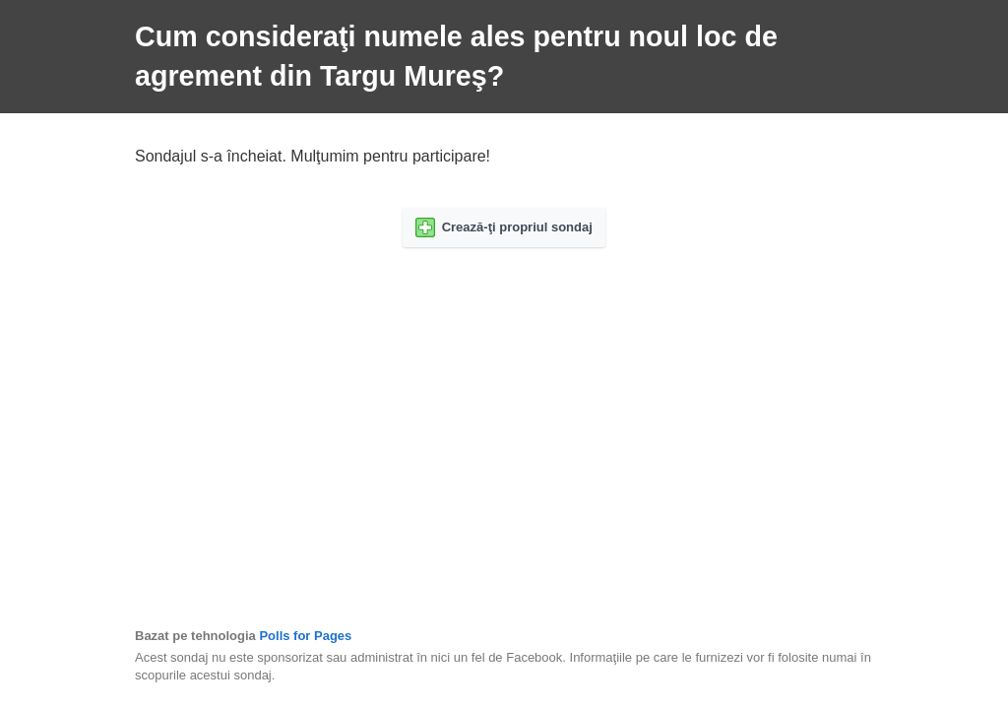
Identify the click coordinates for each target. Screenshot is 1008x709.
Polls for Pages (305, 635)
